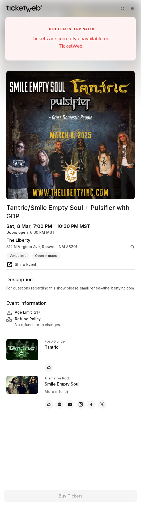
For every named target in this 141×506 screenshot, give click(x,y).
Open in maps (46, 256)
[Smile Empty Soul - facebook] (91, 404)
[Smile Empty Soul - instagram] (80, 404)
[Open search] (122, 8)
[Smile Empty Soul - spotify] (59, 404)
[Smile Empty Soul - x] (102, 404)
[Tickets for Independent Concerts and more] (24, 8)
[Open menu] (132, 8)
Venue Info (18, 256)
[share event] (21, 265)
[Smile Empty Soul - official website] (49, 404)
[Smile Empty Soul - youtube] (70, 404)
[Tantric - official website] (49, 367)
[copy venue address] (131, 247)
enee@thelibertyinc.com (112, 288)
